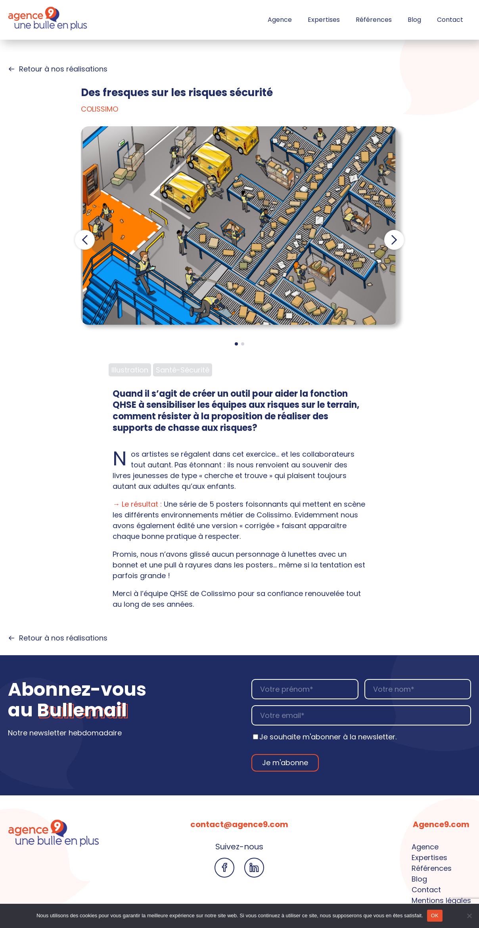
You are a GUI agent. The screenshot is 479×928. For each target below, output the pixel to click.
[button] (85, 240)
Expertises (324, 19)
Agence (280, 19)
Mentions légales (441, 900)
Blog (414, 19)
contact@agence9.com (239, 824)
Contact (450, 19)
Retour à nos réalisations (57, 69)
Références (374, 19)
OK (435, 915)
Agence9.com (441, 824)
